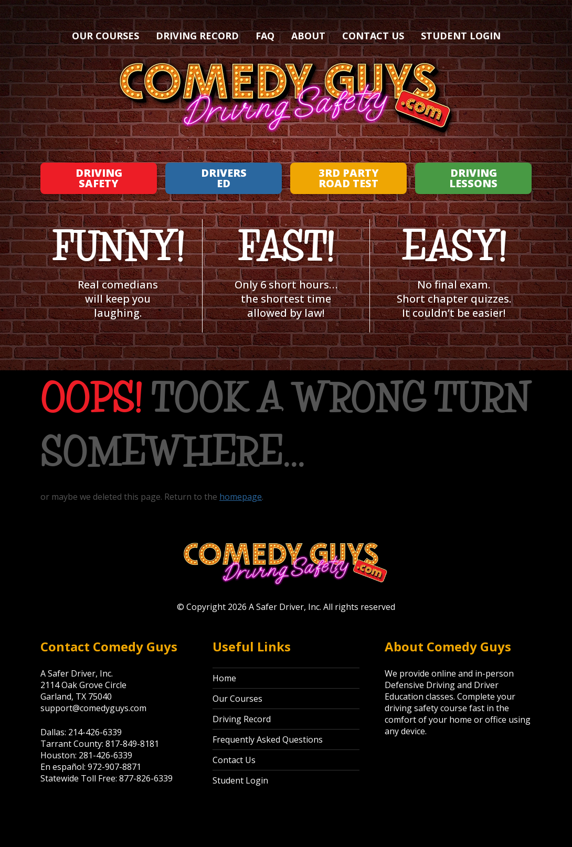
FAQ (265, 35)
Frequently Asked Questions (268, 739)
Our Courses (105, 35)
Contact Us (373, 35)
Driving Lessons (473, 178)
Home (224, 678)
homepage (240, 496)
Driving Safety (99, 178)
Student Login (461, 35)
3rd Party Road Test (349, 178)
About (308, 35)
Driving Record (197, 35)
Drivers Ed (224, 178)
